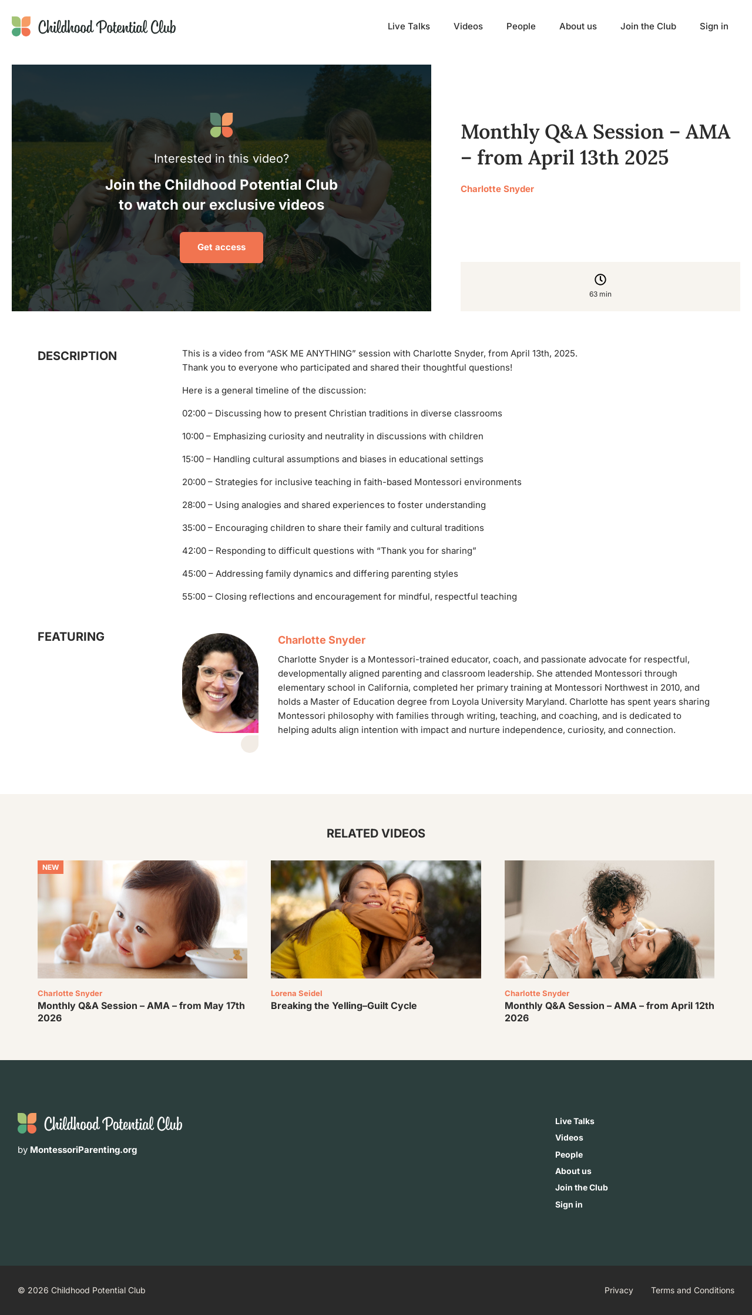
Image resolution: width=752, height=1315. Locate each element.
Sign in (714, 26)
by (77, 1149)
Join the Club (648, 26)
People (521, 26)
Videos (468, 26)
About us (578, 26)
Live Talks (409, 26)
